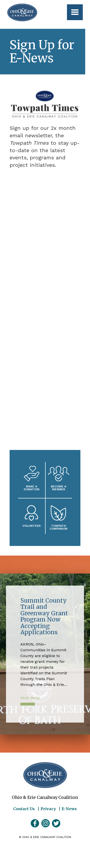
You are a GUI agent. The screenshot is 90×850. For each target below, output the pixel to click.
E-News (69, 809)
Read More (30, 698)
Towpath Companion (58, 527)
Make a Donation (31, 488)
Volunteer (32, 525)
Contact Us (24, 809)
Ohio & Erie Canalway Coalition (45, 775)
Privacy (48, 809)
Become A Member (58, 488)
